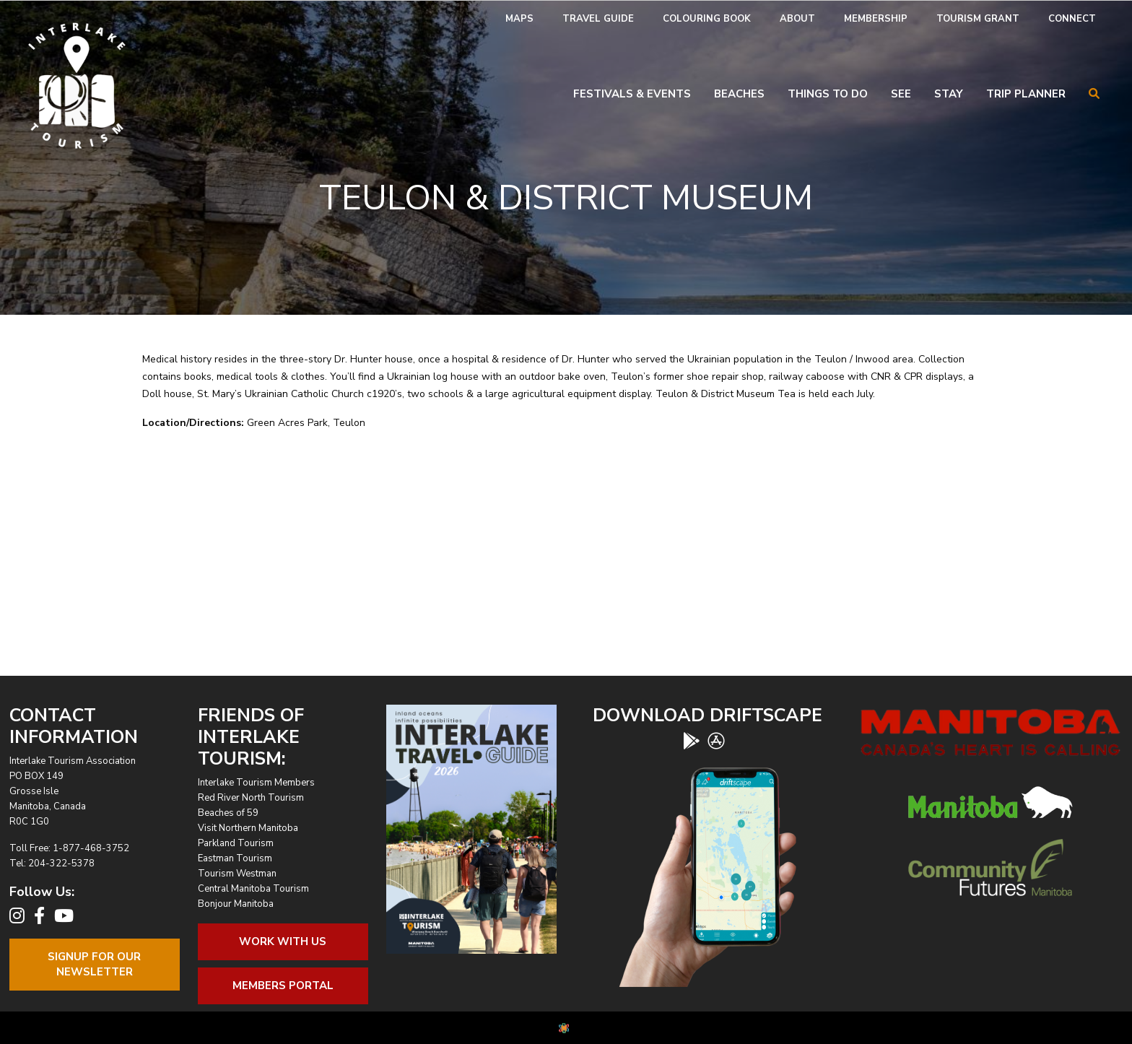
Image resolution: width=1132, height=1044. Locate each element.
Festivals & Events (632, 94)
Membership (875, 18)
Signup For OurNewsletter (94, 964)
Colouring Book (707, 18)
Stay (948, 94)
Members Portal (283, 985)
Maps (519, 18)
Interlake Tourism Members (256, 782)
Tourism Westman (237, 873)
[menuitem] (519, 19)
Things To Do (828, 94)
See (901, 94)
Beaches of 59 (228, 812)
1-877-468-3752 (91, 848)
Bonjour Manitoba (236, 903)
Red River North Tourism (251, 797)
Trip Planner (1026, 94)
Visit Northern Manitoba (248, 828)
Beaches (739, 94)
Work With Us (282, 941)
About (797, 18)
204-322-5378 (61, 863)
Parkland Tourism (236, 843)
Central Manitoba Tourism (253, 888)
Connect (1072, 18)
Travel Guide (598, 18)
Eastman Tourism (235, 858)
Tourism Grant (977, 18)
